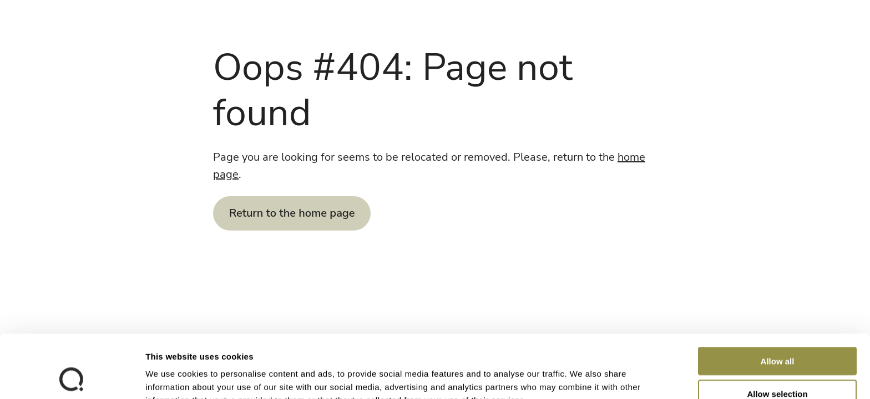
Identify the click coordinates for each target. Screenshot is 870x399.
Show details (582, 377)
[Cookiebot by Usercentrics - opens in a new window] (71, 377)
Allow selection (777, 334)
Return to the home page (292, 213)
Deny (777, 366)
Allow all (778, 301)
